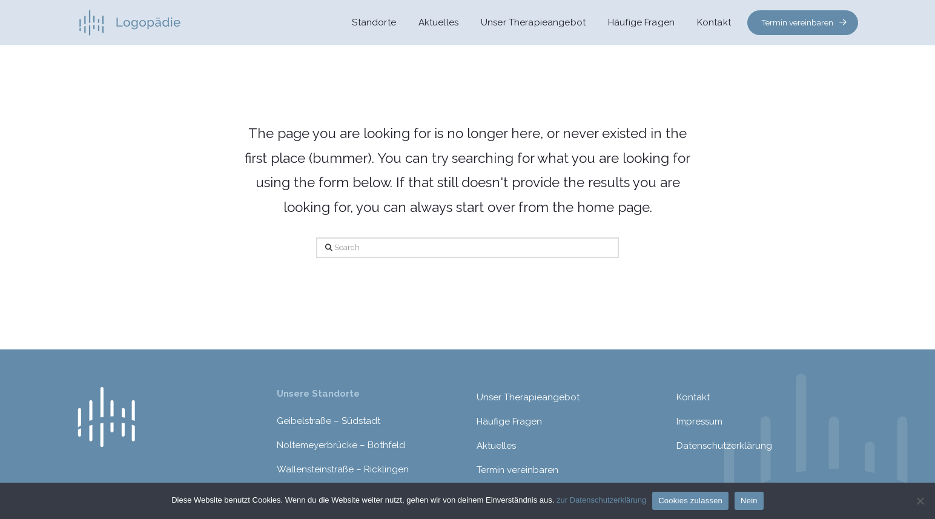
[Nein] (920, 501)
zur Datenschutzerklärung (601, 499)
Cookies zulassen (690, 500)
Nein (749, 500)
